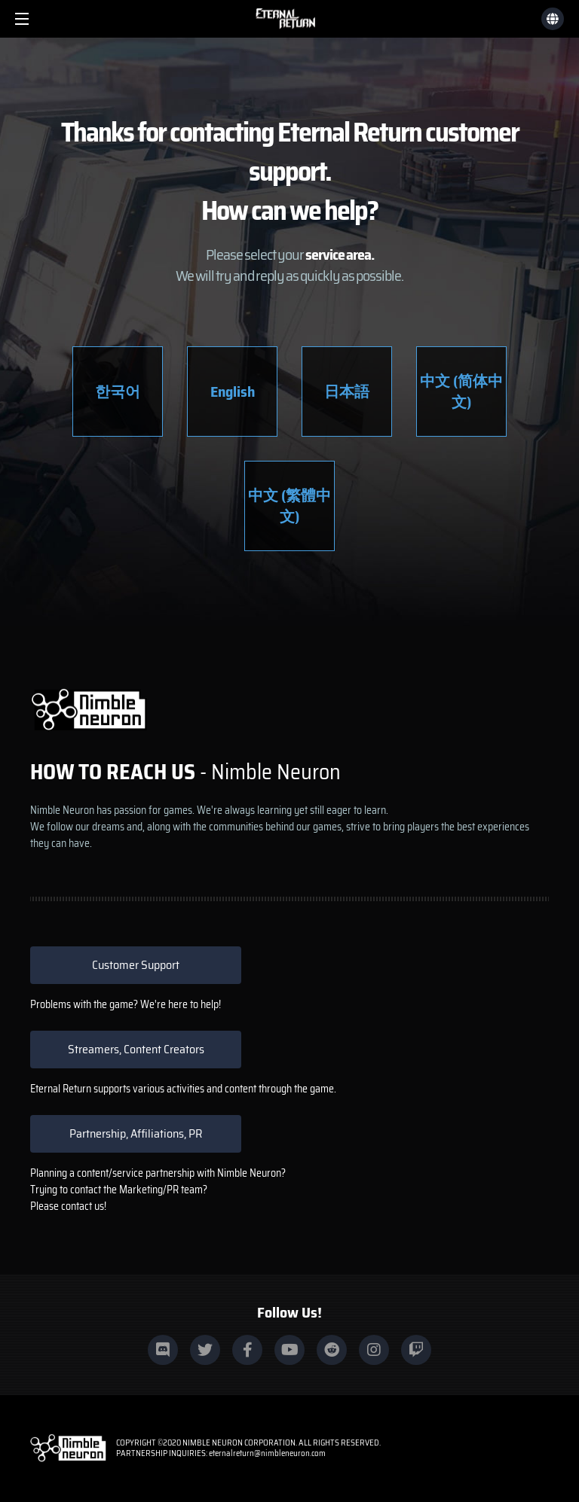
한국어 (117, 391)
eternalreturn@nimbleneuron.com (267, 1453)
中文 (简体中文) (461, 391)
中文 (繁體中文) (289, 506)
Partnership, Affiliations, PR (135, 1133)
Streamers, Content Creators (136, 1049)
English (232, 391)
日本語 (346, 391)
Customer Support (135, 964)
